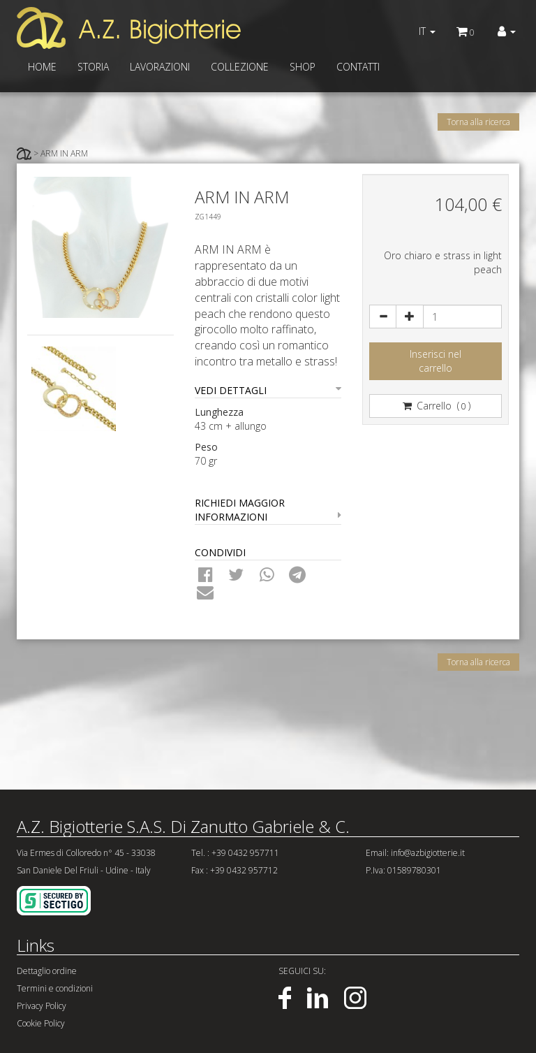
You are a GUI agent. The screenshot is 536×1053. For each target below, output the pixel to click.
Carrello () (435, 405)
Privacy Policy (41, 1006)
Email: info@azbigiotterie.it (415, 853)
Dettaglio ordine (47, 971)
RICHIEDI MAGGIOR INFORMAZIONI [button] (268, 509)
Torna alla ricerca (478, 122)
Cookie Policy (41, 1023)
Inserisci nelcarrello (435, 361)
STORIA (93, 66)
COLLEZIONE (240, 66)
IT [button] (427, 31)
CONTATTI (358, 66)
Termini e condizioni (55, 988)
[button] (506, 31)
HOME (42, 66)
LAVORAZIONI (160, 66)
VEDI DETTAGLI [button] (268, 390)
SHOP (302, 66)
